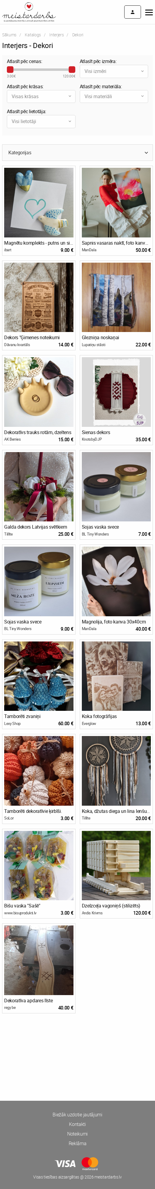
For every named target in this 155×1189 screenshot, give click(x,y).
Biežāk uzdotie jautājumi (77, 1114)
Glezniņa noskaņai (100, 337)
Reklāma (78, 1143)
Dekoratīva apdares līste (28, 1000)
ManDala (89, 249)
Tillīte (8, 534)
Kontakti (77, 1124)
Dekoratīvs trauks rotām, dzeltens (37, 432)
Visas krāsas (42, 96)
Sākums (9, 35)
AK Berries (12, 439)
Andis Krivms (92, 913)
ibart (7, 249)
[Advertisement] (77, 1041)
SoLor (8, 818)
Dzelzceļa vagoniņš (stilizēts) (111, 905)
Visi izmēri (115, 71)
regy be (10, 1007)
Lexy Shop (12, 723)
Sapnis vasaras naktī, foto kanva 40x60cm (116, 243)
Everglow (89, 723)
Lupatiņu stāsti (93, 344)
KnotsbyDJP (92, 439)
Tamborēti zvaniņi (22, 716)
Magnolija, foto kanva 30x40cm (114, 621)
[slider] (10, 69)
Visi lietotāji (42, 121)
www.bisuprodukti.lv (20, 913)
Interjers (56, 35)
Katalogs (33, 35)
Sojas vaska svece (100, 527)
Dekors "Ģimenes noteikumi (32, 337)
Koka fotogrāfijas (99, 716)
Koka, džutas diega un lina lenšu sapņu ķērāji (116, 811)
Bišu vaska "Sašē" (22, 905)
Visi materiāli (115, 96)
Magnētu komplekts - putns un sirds (38, 243)
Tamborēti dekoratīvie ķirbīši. (33, 811)
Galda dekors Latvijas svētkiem (35, 527)
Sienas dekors (96, 432)
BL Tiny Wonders (95, 534)
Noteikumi (77, 1133)
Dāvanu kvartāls (17, 344)
